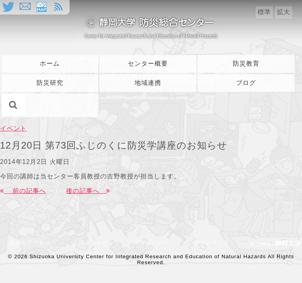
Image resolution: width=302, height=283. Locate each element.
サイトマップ (211, 242)
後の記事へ (88, 190)
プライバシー (151, 242)
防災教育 (246, 63)
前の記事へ (23, 190)
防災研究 (50, 82)
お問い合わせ (93, 242)
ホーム (50, 63)
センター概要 (148, 63)
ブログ (246, 82)
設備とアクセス (30, 242)
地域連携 (147, 82)
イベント (13, 128)
